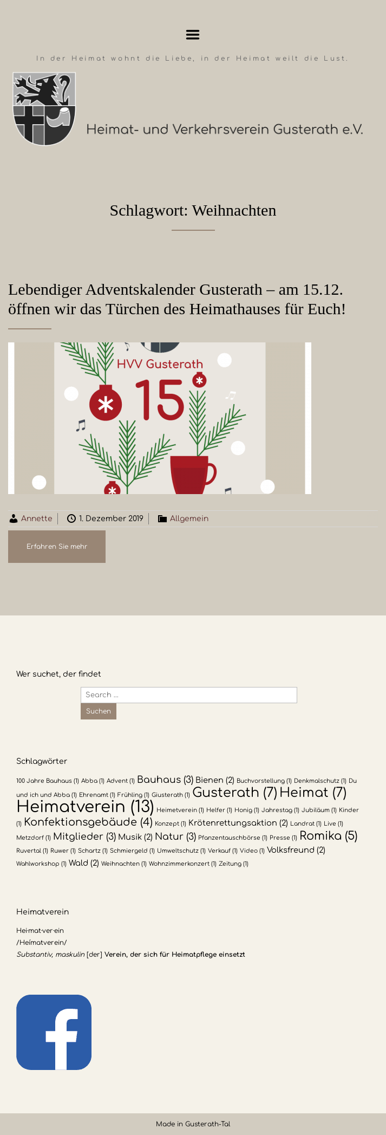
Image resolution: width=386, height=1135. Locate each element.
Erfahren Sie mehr (57, 546)
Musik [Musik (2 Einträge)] (135, 837)
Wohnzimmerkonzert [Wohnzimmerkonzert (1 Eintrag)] (183, 864)
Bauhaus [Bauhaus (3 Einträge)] (165, 780)
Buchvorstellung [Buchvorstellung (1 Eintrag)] (264, 781)
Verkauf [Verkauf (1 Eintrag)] (223, 851)
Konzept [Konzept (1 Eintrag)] (170, 824)
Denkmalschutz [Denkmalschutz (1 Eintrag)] (320, 781)
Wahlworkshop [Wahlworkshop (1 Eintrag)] (41, 864)
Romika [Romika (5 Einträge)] (328, 835)
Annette (37, 519)
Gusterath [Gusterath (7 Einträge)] (234, 793)
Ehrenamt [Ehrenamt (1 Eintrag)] (97, 795)
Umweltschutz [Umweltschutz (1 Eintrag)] (181, 851)
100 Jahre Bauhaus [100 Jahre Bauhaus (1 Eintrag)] (47, 781)
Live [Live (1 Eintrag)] (333, 824)
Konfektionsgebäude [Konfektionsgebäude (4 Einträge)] (88, 822)
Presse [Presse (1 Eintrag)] (283, 838)
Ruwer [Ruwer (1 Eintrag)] (63, 851)
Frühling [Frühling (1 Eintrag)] (133, 795)
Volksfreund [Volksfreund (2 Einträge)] (296, 850)
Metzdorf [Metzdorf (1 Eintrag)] (33, 838)
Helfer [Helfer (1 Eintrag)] (219, 810)
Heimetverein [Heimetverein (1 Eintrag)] (180, 810)
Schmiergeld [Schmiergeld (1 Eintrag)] (132, 851)
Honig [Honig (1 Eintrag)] (246, 810)
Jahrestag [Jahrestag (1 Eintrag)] (280, 810)
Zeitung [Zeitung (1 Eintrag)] (233, 864)
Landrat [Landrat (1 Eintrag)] (306, 824)
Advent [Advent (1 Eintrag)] (121, 781)
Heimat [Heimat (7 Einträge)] (312, 793)
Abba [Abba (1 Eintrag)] (92, 781)
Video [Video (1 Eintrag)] (252, 851)
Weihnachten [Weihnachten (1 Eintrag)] (124, 864)
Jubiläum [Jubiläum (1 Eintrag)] (319, 810)
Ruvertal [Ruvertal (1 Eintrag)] (32, 851)
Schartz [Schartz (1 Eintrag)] (93, 851)
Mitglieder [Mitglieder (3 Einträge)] (84, 837)
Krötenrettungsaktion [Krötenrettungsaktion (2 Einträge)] (238, 823)
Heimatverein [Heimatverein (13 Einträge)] (85, 807)
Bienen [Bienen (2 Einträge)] (214, 780)
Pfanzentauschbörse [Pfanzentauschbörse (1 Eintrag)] (232, 838)
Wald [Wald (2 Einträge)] (84, 863)
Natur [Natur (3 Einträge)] (175, 837)
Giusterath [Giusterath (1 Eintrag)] (171, 795)
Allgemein (189, 519)
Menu (193, 34)
